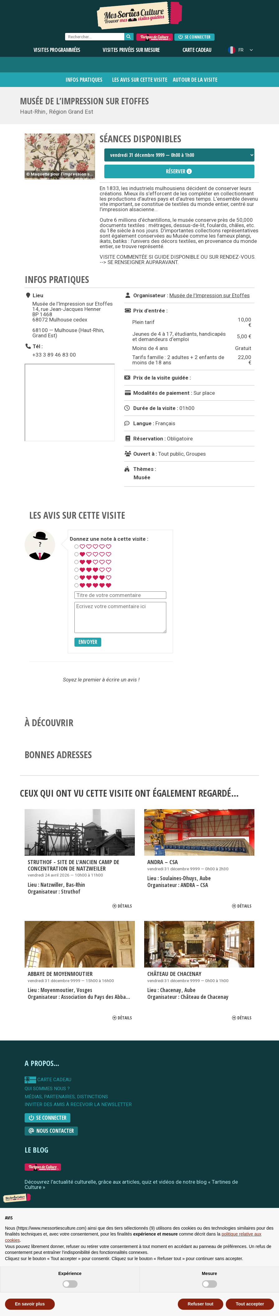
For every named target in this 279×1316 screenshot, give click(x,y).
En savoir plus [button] (30, 1303)
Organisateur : (146, 295)
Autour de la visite (195, 79)
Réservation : (145, 438)
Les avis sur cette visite (139, 79)
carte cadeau (48, 1080)
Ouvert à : (140, 454)
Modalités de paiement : (158, 393)
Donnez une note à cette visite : (109, 539)
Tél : (34, 346)
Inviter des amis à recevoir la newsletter (78, 1104)
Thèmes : (140, 469)
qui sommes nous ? (47, 1088)
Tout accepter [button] (250, 1303)
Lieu (34, 295)
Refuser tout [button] (200, 1303)
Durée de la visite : (151, 408)
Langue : (139, 423)
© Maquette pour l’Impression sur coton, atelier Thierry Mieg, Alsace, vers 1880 (60, 173)
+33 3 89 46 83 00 (54, 355)
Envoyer (87, 641)
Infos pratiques (84, 79)
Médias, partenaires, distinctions (66, 1097)
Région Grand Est (71, 111)
